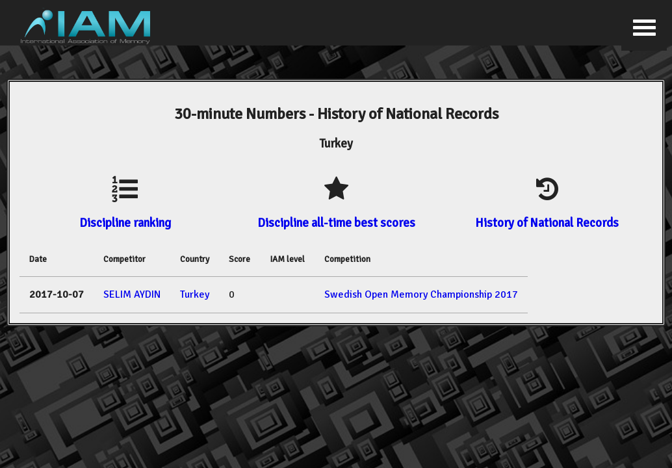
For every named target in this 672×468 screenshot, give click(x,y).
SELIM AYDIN (132, 294)
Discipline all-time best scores (336, 222)
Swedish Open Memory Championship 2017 (421, 294)
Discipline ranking (125, 222)
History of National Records (547, 222)
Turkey (194, 294)
